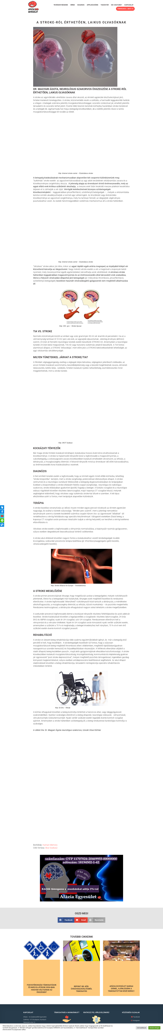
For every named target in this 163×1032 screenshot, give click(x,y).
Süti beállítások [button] (141, 1028)
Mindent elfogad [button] (154, 1028)
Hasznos (80, 5)
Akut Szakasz (51, 848)
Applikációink (92, 5)
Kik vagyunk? (116, 5)
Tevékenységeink (61, 5)
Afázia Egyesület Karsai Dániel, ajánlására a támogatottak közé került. (121, 988)
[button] (66, 920)
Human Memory (50, 845)
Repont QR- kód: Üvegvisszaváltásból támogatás (81, 988)
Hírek (72, 5)
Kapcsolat (128, 5)
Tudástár (105, 5)
